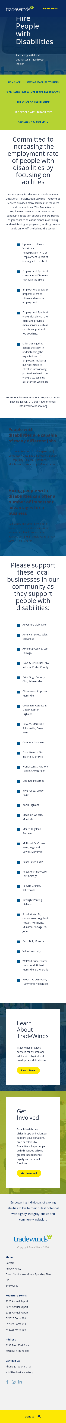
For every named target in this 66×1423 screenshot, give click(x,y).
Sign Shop (14, 82)
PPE (8, 1280)
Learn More (28, 1070)
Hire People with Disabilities (33, 112)
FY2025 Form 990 (16, 1318)
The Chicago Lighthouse (33, 102)
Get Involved (29, 1173)
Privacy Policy (13, 1268)
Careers (10, 1263)
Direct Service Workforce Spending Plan (28, 1274)
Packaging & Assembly (33, 122)
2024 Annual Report (17, 1307)
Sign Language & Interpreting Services (33, 92)
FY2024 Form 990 (16, 1324)
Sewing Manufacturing (42, 82)
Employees (12, 1285)
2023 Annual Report (17, 1312)
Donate (33, 1416)
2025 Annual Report (17, 1301)
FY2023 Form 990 (16, 1329)
